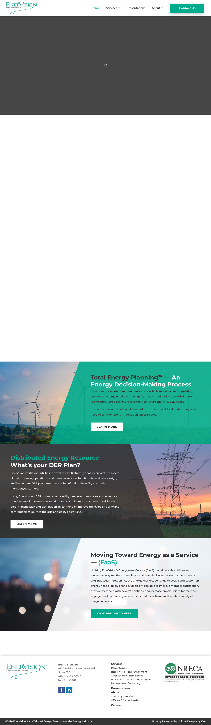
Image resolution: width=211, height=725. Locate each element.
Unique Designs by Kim (192, 721)
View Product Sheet (114, 613)
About (157, 8)
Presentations (136, 8)
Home (96, 8)
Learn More (107, 426)
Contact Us (187, 8)
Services (113, 8)
